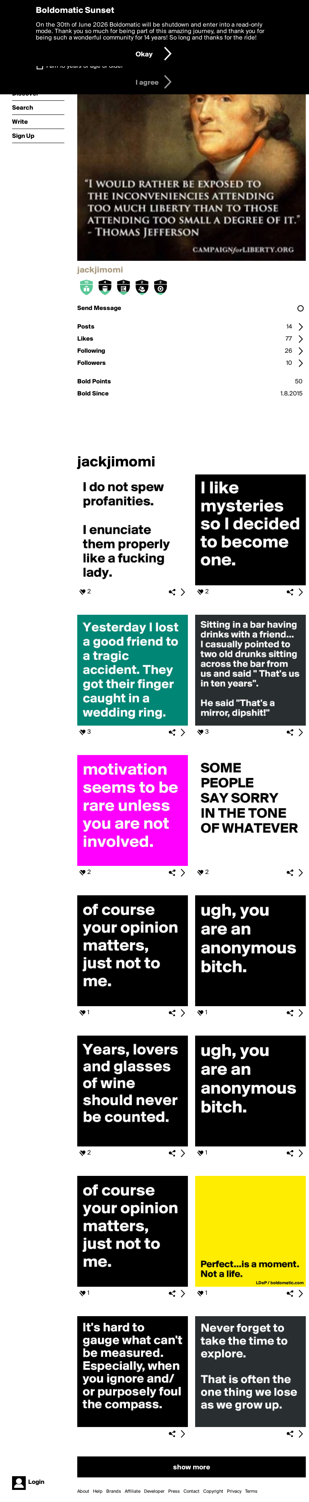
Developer (154, 1491)
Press (174, 1491)
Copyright (213, 1491)
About (83, 1491)
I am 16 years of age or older (84, 66)
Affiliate (132, 1491)
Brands (113, 1491)
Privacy (234, 1491)
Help (98, 1491)
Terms (251, 1491)
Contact (191, 1491)
